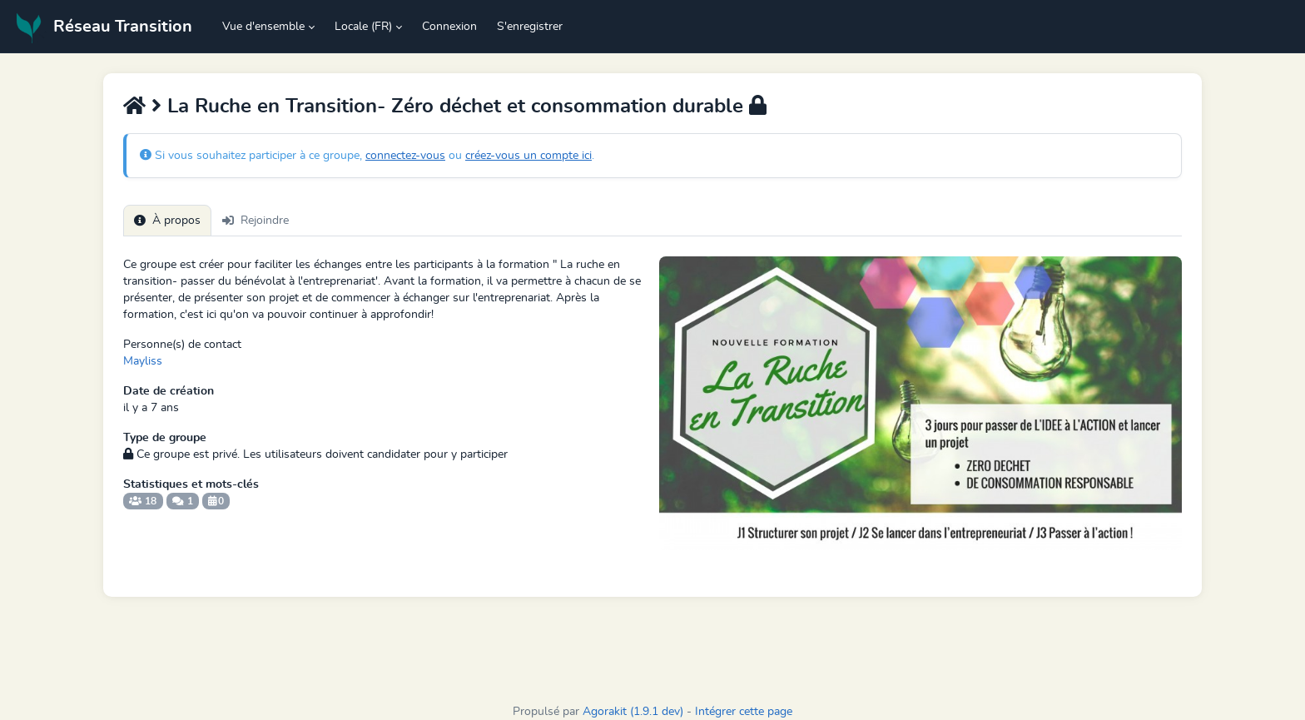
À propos (167, 220)
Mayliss (142, 361)
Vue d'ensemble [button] (263, 26)
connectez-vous (405, 155)
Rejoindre (255, 220)
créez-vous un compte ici (528, 155)
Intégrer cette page (743, 712)
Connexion (449, 26)
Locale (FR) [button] (363, 26)
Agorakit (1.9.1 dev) (633, 712)
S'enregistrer (530, 26)
